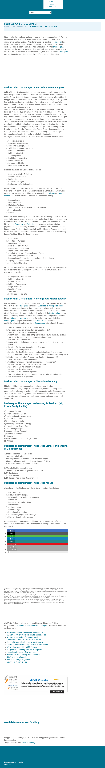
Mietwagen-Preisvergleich (17, 662)
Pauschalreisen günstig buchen (19, 659)
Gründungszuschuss (18, 318)
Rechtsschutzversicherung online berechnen (24, 654)
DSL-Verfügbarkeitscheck (16, 657)
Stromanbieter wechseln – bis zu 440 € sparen (25, 642)
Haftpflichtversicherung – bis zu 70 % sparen (24, 650)
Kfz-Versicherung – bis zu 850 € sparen (22, 647)
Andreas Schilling (30, 722)
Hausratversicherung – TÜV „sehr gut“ (21, 652)
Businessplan (19, 27)
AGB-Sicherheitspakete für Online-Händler (23, 637)
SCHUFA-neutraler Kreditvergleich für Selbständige (26, 635)
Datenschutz (51, 6)
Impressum (50, 4)
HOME (6, 27)
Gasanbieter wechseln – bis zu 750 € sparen (24, 640)
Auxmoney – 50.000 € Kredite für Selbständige (25, 632)
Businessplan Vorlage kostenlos (50, 306)
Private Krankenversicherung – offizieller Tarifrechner (27, 645)
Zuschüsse (50, 193)
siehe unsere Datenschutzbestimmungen (31, 625)
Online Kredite (32, 224)
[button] (11, 531)
